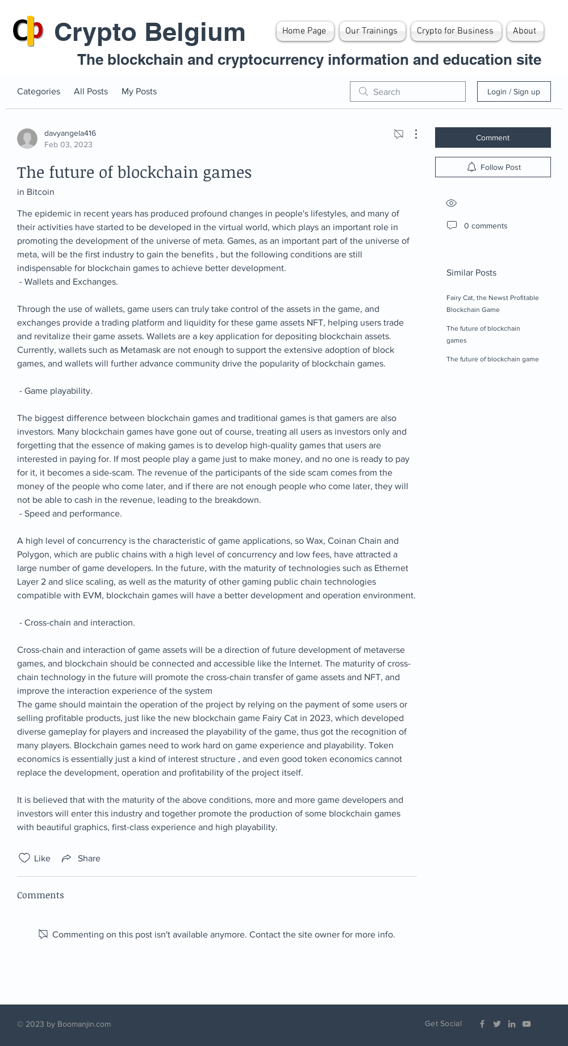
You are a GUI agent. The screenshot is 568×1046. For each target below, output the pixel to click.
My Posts (139, 91)
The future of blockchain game (492, 359)
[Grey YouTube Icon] (526, 1024)
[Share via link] (80, 858)
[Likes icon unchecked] (24, 858)
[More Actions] (410, 134)
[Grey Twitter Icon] (497, 1024)
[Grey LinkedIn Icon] (512, 1024)
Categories (38, 91)
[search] (408, 91)
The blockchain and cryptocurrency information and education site (309, 59)
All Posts (91, 91)
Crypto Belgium (150, 31)
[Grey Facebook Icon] (482, 1024)
